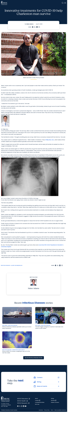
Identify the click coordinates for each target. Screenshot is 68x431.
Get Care (37, 404)
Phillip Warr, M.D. (49, 140)
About (36, 398)
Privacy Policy (47, 410)
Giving (52, 398)
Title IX (52, 410)
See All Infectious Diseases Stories (33, 357)
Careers (37, 400)
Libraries (53, 400)
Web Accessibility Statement (60, 410)
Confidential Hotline (39, 402)
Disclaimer (41, 410)
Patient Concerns (55, 402)
